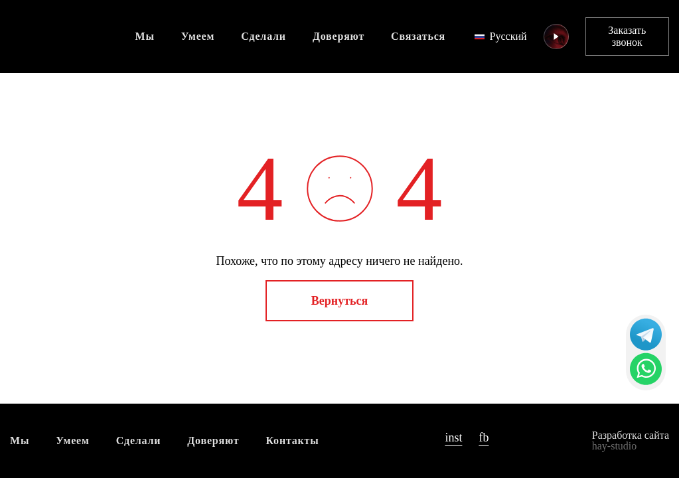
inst (453, 437)
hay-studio (614, 445)
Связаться (418, 36)
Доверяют (338, 36)
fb (484, 437)
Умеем (197, 36)
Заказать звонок (627, 36)
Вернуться (339, 300)
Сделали (263, 36)
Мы (145, 36)
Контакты (292, 440)
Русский (501, 36)
